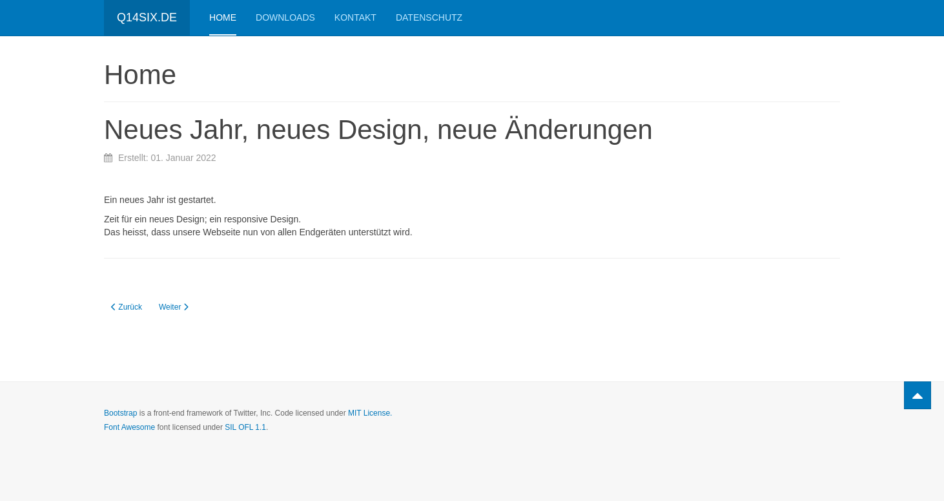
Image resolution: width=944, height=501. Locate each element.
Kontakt (355, 17)
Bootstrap (120, 413)
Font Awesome (129, 427)
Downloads (285, 17)
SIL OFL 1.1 (245, 427)
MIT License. (370, 413)
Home (222, 17)
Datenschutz (429, 17)
